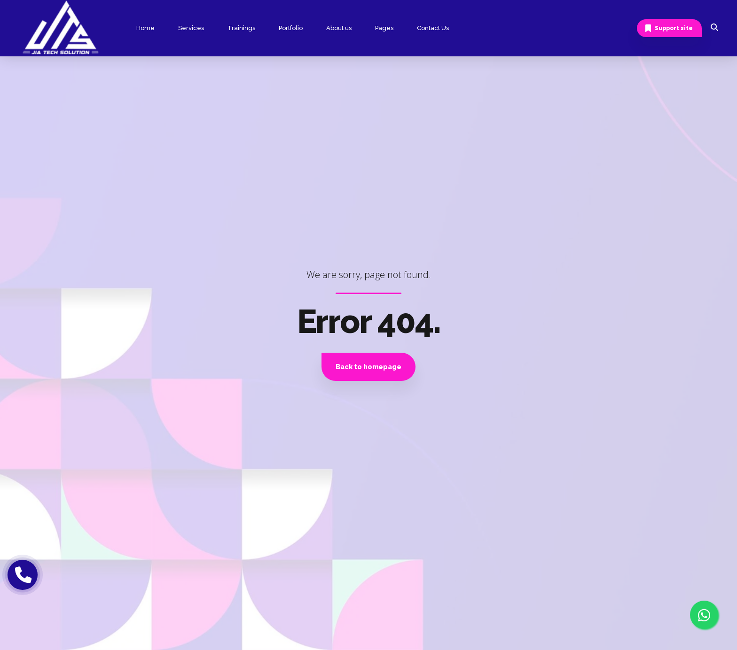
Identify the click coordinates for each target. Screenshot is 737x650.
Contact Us (433, 27)
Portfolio (291, 27)
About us (339, 27)
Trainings (241, 27)
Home (145, 27)
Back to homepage (368, 367)
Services (191, 27)
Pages (384, 27)
